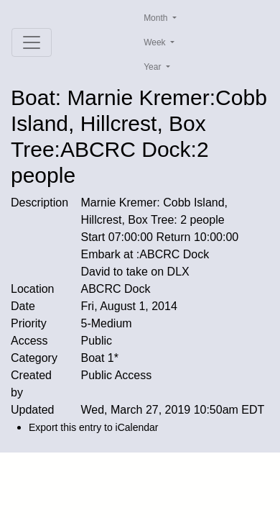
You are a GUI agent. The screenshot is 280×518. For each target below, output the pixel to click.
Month (157, 18)
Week (156, 42)
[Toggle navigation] (31, 42)
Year (154, 67)
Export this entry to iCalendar (94, 427)
